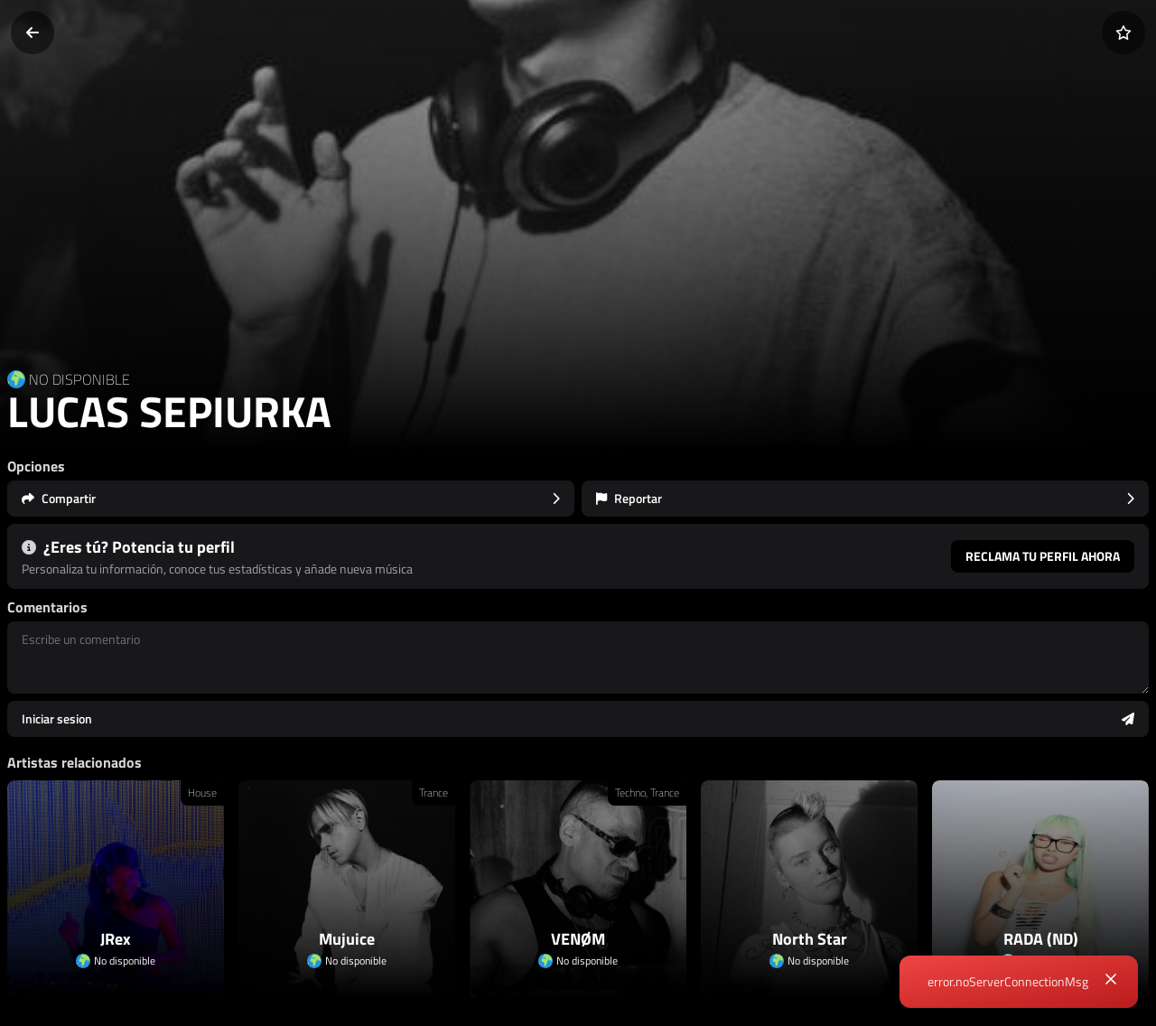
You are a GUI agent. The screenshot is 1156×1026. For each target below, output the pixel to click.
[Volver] (32, 32)
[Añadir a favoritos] (1123, 32)
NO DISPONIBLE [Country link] (79, 379)
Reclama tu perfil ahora (1042, 555)
